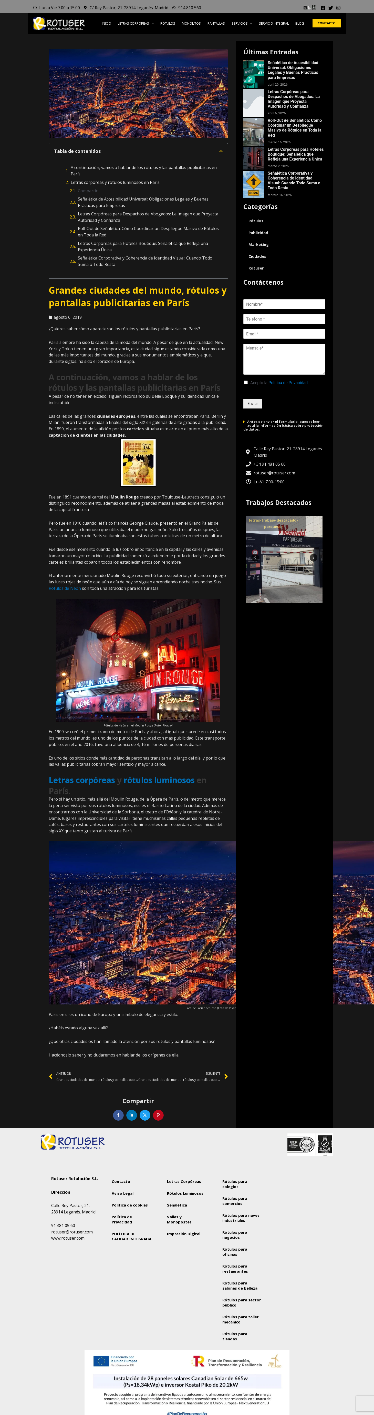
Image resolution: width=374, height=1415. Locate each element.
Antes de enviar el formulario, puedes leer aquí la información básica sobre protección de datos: (283, 425)
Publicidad (258, 232)
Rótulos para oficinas (234, 1252)
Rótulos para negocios (234, 1235)
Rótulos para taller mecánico (240, 1319)
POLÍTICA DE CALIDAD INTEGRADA (131, 1236)
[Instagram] (338, 8)
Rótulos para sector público (241, 1302)
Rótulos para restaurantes (235, 1268)
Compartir (88, 191)
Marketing (258, 244)
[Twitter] (330, 8)
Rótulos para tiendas (234, 1336)
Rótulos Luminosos (185, 1193)
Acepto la (279, 382)
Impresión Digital (183, 1233)
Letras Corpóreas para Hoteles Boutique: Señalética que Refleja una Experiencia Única (143, 247)
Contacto (121, 1181)
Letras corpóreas (82, 779)
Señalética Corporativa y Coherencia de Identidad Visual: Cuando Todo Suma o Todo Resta (145, 261)
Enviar (252, 403)
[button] (151, 23)
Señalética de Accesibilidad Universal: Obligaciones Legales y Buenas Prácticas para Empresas (143, 202)
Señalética (177, 1205)
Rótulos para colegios (234, 1184)
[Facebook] (323, 8)
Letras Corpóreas (184, 1181)
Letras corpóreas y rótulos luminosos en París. (115, 182)
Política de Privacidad (288, 382)
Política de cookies (130, 1205)
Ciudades (257, 256)
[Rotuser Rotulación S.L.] (298, 1212)
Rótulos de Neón (65, 588)
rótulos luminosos (159, 779)
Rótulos (255, 220)
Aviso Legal (122, 1193)
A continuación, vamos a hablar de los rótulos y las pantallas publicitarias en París (144, 171)
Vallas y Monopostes (179, 1219)
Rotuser (256, 268)
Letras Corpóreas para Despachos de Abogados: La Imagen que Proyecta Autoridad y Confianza (148, 217)
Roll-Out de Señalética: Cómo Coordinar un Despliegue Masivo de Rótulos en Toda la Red (148, 232)
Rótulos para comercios (234, 1201)
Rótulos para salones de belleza (239, 1285)
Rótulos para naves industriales (240, 1218)
